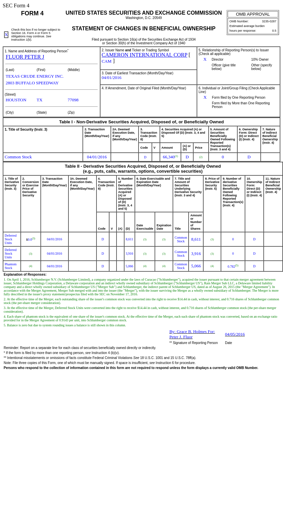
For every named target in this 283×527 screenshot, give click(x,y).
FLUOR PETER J (25, 57)
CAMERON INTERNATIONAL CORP (145, 55)
